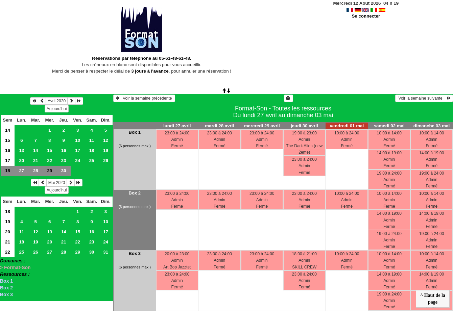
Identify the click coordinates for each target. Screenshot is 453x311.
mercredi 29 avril (262, 125)
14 (7, 130)
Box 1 (6, 281)
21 (35, 160)
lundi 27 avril (177, 125)
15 (7, 140)
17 (77, 150)
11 (91, 140)
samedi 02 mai (389, 125)
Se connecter (366, 16)
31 (105, 252)
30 (63, 170)
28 (35, 170)
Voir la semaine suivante (424, 98)
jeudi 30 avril (304, 125)
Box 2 (6, 287)
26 (105, 160)
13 (21, 150)
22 (49, 160)
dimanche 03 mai (431, 125)
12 (105, 140)
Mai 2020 (56, 182)
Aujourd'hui (57, 108)
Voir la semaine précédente (144, 98)
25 (91, 160)
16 (7, 150)
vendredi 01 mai (347, 125)
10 (77, 140)
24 (77, 160)
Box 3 (6, 294)
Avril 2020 (57, 101)
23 (63, 160)
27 (21, 170)
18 (91, 150)
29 (77, 252)
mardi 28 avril (219, 125)
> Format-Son (15, 267)
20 (21, 160)
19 (105, 150)
